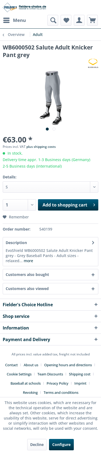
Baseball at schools (26, 383)
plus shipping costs (41, 146)
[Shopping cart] (92, 20)
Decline (37, 444)
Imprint (80, 383)
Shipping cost (79, 374)
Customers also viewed (27, 288)
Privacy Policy (57, 383)
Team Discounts (50, 374)
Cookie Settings (19, 374)
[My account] (79, 20)
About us (31, 364)
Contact (11, 364)
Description (16, 242)
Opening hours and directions (68, 364)
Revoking (30, 392)
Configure (61, 444)
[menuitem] (14, 20)
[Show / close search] (52, 20)
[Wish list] (66, 20)
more (28, 260)
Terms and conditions (61, 392)
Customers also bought (27, 274)
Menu (14, 19)
